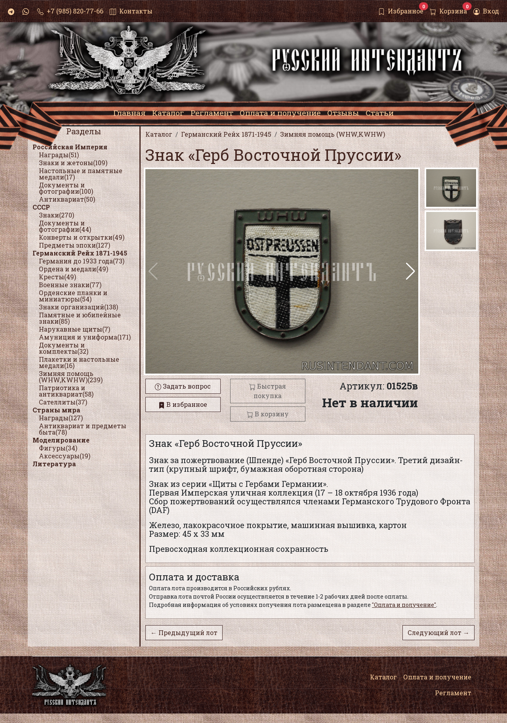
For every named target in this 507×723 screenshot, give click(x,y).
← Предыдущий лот (184, 632)
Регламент (453, 693)
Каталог (383, 677)
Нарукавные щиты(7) (74, 329)
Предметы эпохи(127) (74, 245)
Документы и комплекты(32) (63, 348)
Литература (54, 464)
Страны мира (56, 410)
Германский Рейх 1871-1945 (79, 253)
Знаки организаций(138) (78, 307)
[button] (410, 271)
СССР (41, 207)
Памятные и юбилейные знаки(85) (80, 318)
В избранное (182, 404)
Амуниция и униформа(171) (85, 337)
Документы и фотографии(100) (66, 188)
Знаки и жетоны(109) (73, 162)
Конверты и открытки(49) (81, 237)
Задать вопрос (183, 386)
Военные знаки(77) (70, 284)
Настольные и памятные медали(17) (80, 173)
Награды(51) (59, 155)
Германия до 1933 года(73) (81, 261)
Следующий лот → (438, 632)
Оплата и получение (437, 677)
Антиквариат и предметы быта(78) (82, 429)
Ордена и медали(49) (73, 269)
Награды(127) (61, 418)
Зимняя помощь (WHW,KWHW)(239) (71, 376)
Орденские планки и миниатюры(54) (73, 295)
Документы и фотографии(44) (65, 226)
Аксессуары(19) (64, 456)
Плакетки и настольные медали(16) (79, 362)
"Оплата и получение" (404, 605)
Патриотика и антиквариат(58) (66, 390)
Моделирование (61, 440)
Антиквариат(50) (67, 199)
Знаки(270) (56, 215)
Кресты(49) (57, 277)
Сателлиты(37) (63, 402)
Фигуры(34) (58, 448)
